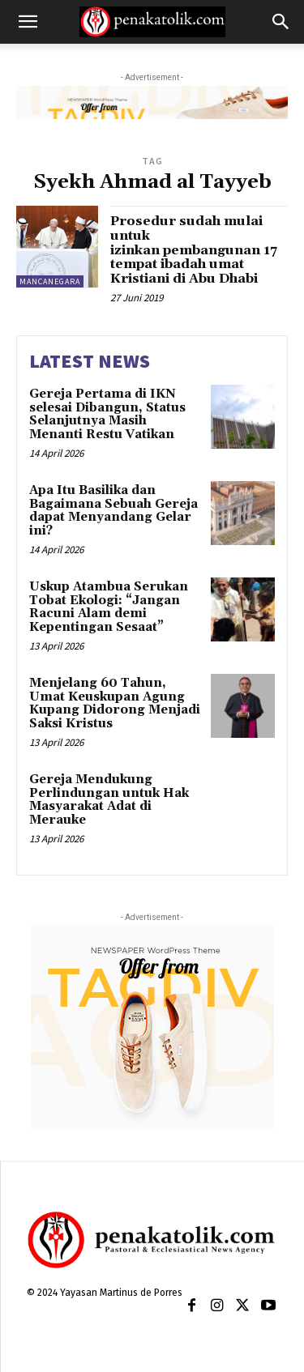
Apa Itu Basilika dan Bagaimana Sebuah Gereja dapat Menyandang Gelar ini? (113, 511)
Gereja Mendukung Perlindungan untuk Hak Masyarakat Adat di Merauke (109, 800)
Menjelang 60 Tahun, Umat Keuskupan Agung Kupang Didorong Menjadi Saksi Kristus (114, 703)
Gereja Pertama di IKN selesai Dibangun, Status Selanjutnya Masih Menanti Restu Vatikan (107, 414)
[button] (28, 22)
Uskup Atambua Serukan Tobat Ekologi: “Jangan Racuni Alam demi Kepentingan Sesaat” (108, 607)
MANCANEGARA (49, 281)
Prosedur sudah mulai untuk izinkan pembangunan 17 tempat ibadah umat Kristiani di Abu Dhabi (193, 249)
